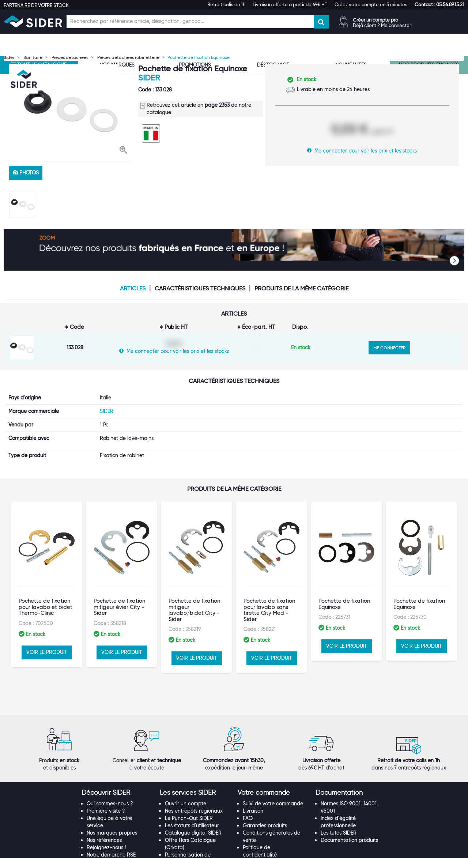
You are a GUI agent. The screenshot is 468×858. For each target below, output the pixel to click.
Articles (133, 288)
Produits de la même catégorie (301, 288)
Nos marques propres (112, 785)
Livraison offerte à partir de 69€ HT (290, 4)
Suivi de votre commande (273, 755)
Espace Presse (103, 813)
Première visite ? (106, 763)
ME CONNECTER (389, 347)
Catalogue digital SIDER (193, 785)
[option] (71, 111)
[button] (439, 4)
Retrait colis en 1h (226, 4)
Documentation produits (349, 792)
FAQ (248, 770)
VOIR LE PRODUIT (46, 638)
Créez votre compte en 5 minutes (371, 4)
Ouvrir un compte (185, 755)
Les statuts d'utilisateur (192, 777)
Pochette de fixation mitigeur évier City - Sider (119, 593)
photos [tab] (26, 172)
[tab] (117, 745)
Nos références (104, 792)
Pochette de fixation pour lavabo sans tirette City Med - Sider (269, 596)
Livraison (253, 763)
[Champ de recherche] (190, 21)
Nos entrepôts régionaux (194, 763)
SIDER (149, 78)
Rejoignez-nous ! (106, 799)
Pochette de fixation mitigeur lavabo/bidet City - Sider (194, 596)
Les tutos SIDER (338, 785)
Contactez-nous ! (185, 821)
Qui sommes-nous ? (110, 755)
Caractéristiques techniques (200, 288)
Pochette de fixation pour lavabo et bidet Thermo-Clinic (45, 593)
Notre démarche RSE (111, 807)
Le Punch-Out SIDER (189, 770)
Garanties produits (265, 777)
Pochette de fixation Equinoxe (344, 590)
